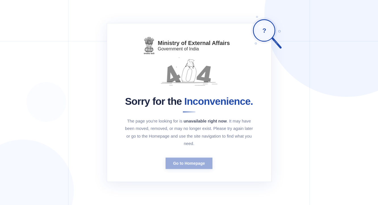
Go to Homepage (189, 165)
